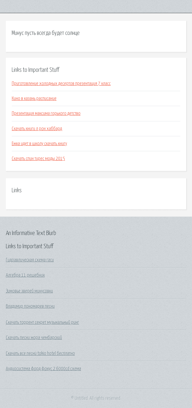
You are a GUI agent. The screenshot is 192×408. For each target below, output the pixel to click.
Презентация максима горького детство (46, 113)
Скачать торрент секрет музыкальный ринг (42, 322)
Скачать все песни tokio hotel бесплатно (40, 353)
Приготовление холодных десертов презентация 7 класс (61, 83)
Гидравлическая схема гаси (30, 260)
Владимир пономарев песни (30, 306)
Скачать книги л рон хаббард (37, 128)
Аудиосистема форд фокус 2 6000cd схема (43, 368)
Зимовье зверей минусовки (29, 291)
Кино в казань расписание (34, 98)
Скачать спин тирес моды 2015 (38, 158)
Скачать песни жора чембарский (34, 337)
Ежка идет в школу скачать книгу (39, 143)
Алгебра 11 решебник (25, 275)
